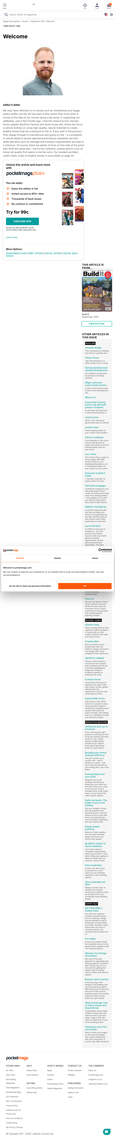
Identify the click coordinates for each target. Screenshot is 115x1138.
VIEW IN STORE (97, 323)
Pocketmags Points (55, 1084)
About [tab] (95, 558)
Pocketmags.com (95, 1075)
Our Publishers (12, 1096)
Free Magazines (12, 1088)
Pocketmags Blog (13, 1092)
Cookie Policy (12, 1123)
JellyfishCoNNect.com (97, 1084)
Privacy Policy (12, 1105)
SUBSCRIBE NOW (22, 221)
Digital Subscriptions (12, 21)
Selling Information (76, 1088)
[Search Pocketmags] (6, 15)
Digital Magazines (54, 1088)
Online (50, 1079)
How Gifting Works (35, 1088)
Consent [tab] (20, 558)
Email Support (32, 1075)
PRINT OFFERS (35, 253)
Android (50, 1075)
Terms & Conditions (14, 1118)
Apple (49, 1070)
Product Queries (75, 1070)
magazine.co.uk (95, 1079)
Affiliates (71, 1075)
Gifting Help (32, 1092)
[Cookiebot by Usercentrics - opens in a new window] (99, 550)
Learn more (11, 237)
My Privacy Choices (14, 1127)
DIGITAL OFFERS (53, 253)
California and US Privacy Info (13, 1112)
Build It (25, 21)
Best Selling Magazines (11, 1081)
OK (84, 586)
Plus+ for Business (14, 1101)
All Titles (9, 1070)
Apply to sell (73, 1092)
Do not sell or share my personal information (30, 586)
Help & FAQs (32, 1070)
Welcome (51, 21)
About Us (92, 1070)
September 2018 (38, 21)
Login (70, 1097)
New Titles (10, 1075)
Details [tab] (57, 558)
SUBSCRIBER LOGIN (16, 253)
